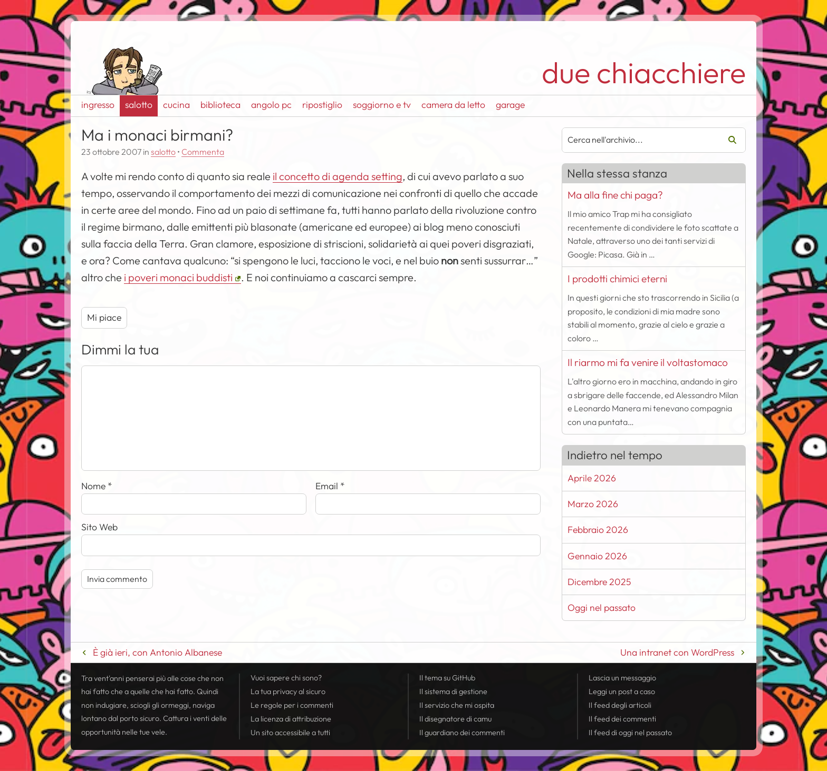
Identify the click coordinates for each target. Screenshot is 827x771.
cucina (176, 104)
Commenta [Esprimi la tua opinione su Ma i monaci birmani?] (202, 151)
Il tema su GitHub (447, 678)
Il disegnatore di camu (455, 719)
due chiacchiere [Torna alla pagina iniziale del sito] (644, 72)
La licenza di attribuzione (291, 719)
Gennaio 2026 (597, 556)
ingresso (97, 104)
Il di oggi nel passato (630, 732)
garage (510, 104)
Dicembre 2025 (599, 582)
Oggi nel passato (602, 607)
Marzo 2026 (593, 504)
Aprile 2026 (592, 478)
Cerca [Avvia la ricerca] (728, 140)
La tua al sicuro (288, 691)
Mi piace (104, 317)
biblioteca (220, 104)
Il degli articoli (620, 705)
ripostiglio (322, 104)
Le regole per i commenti (292, 705)
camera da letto (453, 104)
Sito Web (99, 527)
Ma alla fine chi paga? (615, 195)
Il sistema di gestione (453, 691)
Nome (96, 486)
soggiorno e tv (382, 104)
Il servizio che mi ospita (456, 705)
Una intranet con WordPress (677, 652)
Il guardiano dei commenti (462, 732)
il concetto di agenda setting (337, 176)
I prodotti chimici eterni (617, 278)
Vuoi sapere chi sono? (286, 678)
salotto (138, 104)
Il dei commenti (622, 719)
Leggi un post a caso (622, 691)
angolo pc (271, 104)
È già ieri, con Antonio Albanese (157, 652)
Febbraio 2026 (598, 529)
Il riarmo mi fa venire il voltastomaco (648, 362)
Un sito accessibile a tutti (290, 732)
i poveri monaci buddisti (178, 277)
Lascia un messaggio (622, 678)
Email (330, 486)
